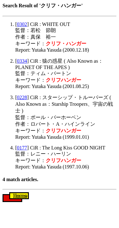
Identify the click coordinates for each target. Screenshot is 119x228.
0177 (22, 147)
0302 (22, 24)
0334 (22, 61)
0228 (22, 97)
